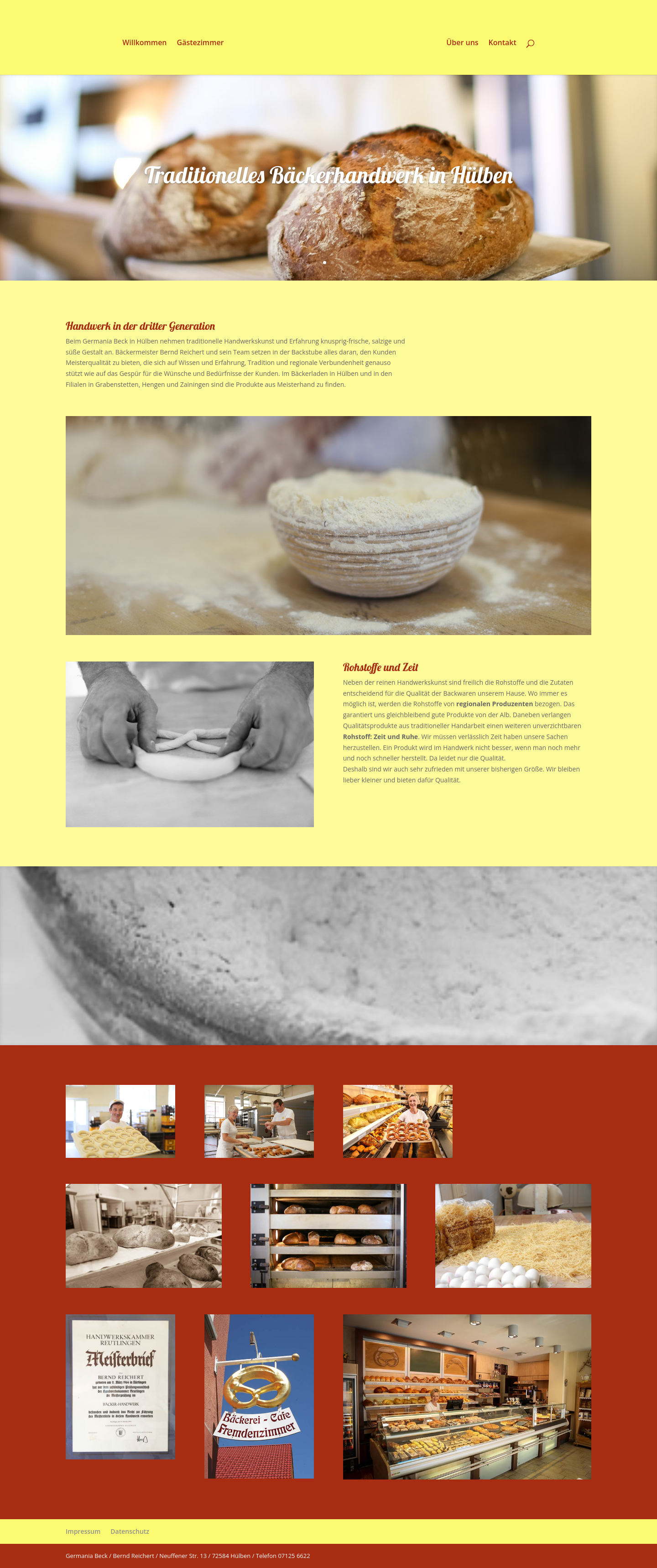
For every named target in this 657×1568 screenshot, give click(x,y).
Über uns (464, 43)
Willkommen (143, 43)
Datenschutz (129, 1531)
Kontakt (504, 43)
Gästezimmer (198, 43)
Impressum (83, 1531)
